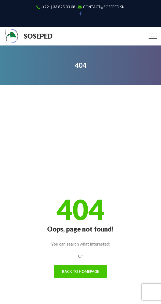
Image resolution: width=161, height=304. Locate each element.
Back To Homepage (80, 271)
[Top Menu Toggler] (152, 36)
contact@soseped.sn (104, 7)
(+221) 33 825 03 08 (58, 7)
